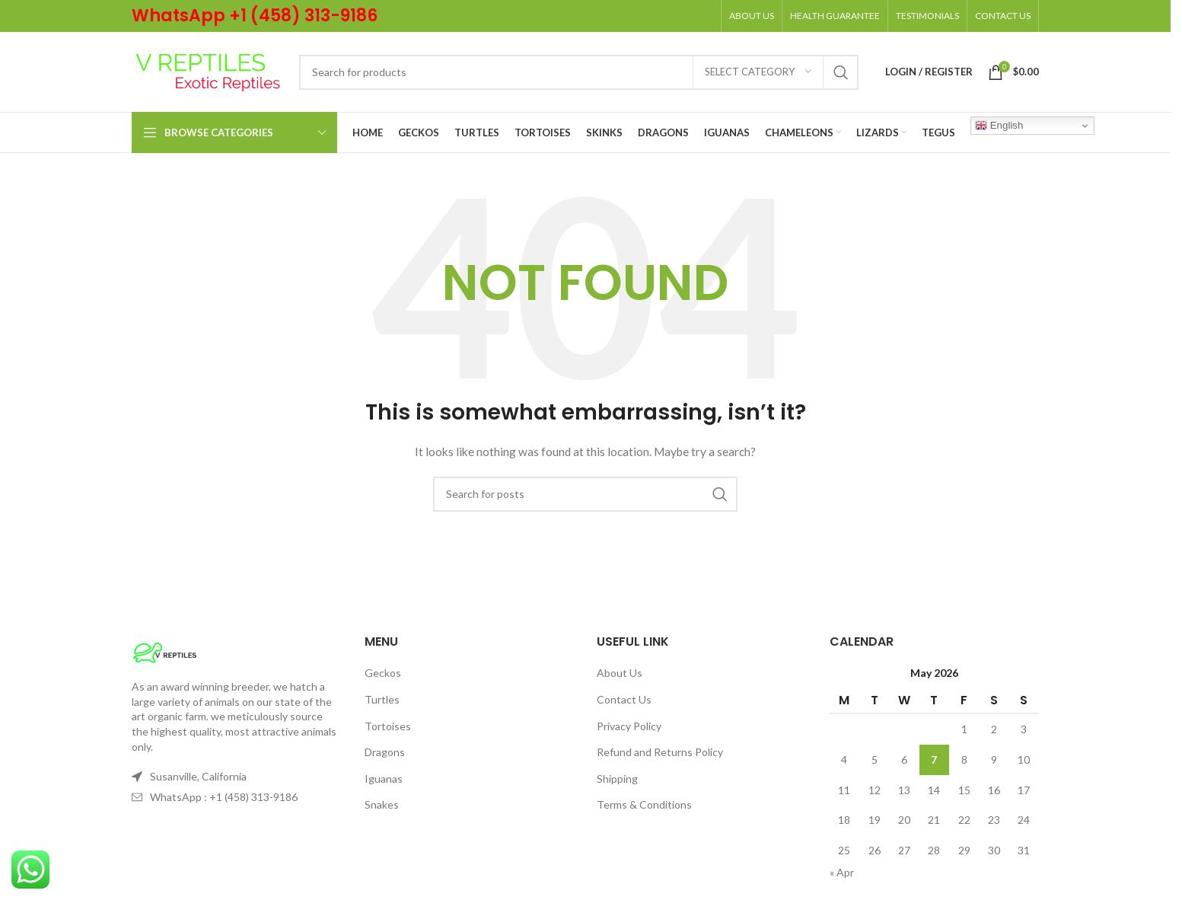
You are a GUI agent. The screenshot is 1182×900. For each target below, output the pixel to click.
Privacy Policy (629, 726)
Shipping (617, 778)
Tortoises (388, 726)
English (999, 126)
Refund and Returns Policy (660, 751)
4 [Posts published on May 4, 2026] (844, 759)
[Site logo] (208, 70)
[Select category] (758, 72)
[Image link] (165, 651)
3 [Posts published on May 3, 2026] (1024, 729)
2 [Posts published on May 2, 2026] (994, 729)
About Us (619, 672)
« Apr (842, 872)
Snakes (382, 804)
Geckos (383, 672)
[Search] (579, 72)
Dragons (385, 751)
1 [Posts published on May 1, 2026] (964, 729)
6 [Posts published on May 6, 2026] (904, 759)
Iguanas (384, 778)
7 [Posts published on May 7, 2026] (934, 759)
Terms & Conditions (644, 804)
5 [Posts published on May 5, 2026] (874, 759)
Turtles (382, 699)
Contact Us (624, 699)
